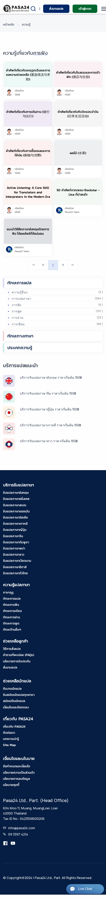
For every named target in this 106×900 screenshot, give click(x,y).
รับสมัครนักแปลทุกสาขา (19, 694)
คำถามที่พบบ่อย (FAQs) (18, 654)
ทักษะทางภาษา (20, 336)
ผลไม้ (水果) (78, 153)
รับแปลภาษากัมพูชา (16, 542)
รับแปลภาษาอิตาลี (15, 567)
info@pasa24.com (21, 828)
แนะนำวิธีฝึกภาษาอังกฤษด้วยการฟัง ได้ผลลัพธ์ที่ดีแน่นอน (28, 231)
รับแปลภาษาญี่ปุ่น (14, 529)
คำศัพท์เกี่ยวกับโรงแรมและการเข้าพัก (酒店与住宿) (78, 74)
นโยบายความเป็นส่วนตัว (19, 772)
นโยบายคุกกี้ (11, 784)
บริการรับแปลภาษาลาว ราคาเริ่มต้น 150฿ (49, 441)
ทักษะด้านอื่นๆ (12, 629)
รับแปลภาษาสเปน (14, 505)
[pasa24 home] (16, 8)
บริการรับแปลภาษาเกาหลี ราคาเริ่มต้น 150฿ (50, 425)
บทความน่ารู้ (11, 738)
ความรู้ (26, 24)
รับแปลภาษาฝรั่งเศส (16, 498)
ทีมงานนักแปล (12, 688)
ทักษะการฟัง (11, 604)
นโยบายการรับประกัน (16, 661)
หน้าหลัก (8, 24)
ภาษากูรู (8, 592)
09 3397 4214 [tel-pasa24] (18, 834)
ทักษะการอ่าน (11, 617)
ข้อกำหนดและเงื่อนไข (16, 766)
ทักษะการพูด (11, 623)
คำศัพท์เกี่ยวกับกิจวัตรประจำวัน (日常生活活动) (78, 113)
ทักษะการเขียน (12, 610)
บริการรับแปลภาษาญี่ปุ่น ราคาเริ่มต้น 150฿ (49, 409)
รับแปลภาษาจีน (13, 536)
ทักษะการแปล (19, 283)
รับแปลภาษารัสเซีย (15, 517)
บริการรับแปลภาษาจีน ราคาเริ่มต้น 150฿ (48, 393)
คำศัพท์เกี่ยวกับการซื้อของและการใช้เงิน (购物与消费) (28, 153)
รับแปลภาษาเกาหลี (15, 523)
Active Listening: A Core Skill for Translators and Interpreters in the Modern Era (28, 192)
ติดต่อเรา (9, 732)
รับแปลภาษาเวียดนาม (17, 560)
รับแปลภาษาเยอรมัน (16, 511)
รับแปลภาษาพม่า (14, 548)
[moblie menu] (103, 9)
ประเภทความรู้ (19, 347)
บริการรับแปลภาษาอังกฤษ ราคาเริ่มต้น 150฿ (51, 377)
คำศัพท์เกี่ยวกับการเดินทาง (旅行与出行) (28, 113)
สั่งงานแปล (56, 8)
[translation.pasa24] (5, 843)
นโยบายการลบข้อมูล (16, 778)
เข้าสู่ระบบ (85, 8)
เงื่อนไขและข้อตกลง (16, 707)
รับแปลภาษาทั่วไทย (15, 573)
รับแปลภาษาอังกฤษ (16, 492)
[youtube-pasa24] (13, 843)
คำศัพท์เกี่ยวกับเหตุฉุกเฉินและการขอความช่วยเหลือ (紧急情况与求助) (28, 75)
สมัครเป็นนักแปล (14, 700)
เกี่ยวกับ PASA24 (14, 726)
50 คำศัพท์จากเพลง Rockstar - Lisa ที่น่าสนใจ (78, 192)
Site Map (9, 744)
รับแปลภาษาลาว (13, 554)
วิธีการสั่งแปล (12, 648)
